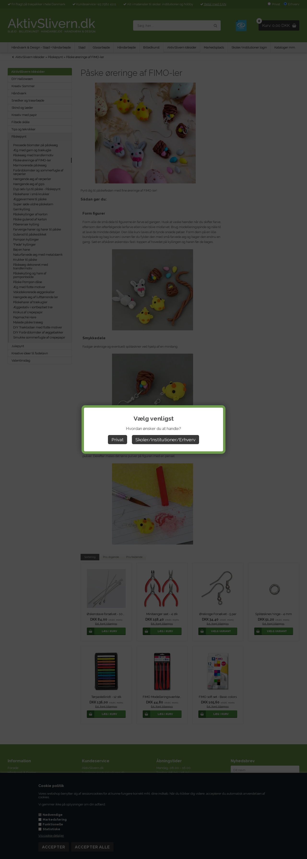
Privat (118, 439)
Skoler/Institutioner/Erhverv (165, 439)
